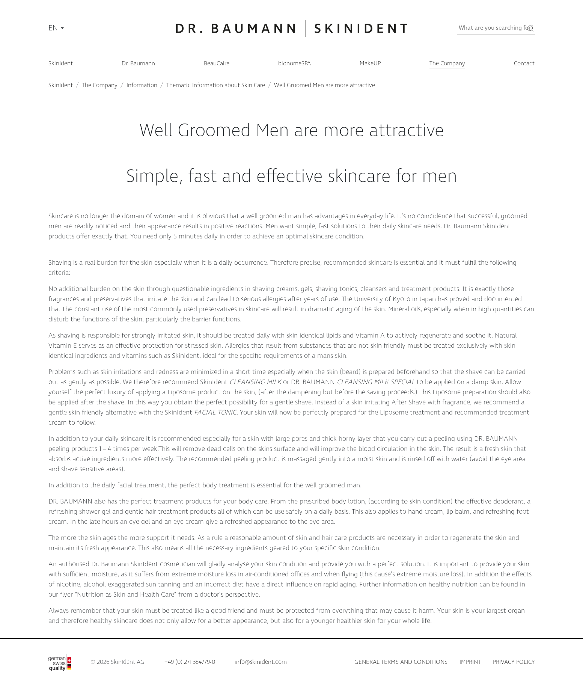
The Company (100, 85)
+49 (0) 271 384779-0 (189, 662)
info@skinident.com (261, 662)
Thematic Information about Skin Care (215, 85)
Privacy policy (514, 662)
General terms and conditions (400, 662)
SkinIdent (60, 85)
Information (142, 85)
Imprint (470, 662)
